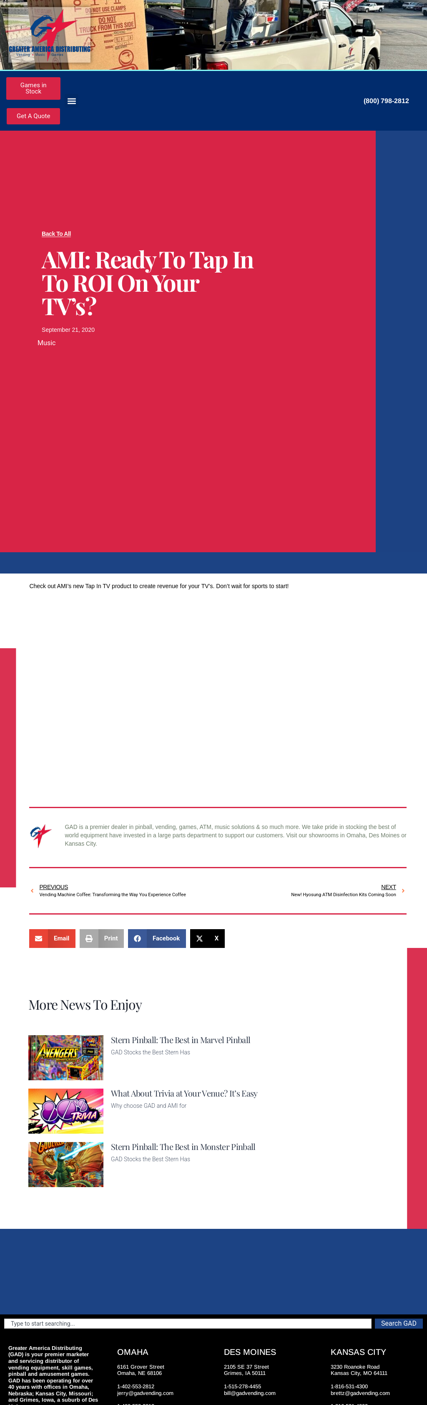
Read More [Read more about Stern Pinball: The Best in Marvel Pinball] (125, 1075)
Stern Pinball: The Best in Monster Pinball (183, 1146)
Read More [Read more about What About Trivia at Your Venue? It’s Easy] (125, 1128)
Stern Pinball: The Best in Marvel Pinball (180, 1039)
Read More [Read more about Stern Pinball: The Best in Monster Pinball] (125, 1182)
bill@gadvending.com (250, 1393)
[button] (71, 101)
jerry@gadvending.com (145, 1393)
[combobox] (188, 1324)
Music (46, 343)
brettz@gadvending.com (360, 1393)
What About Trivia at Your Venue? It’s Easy (184, 1093)
